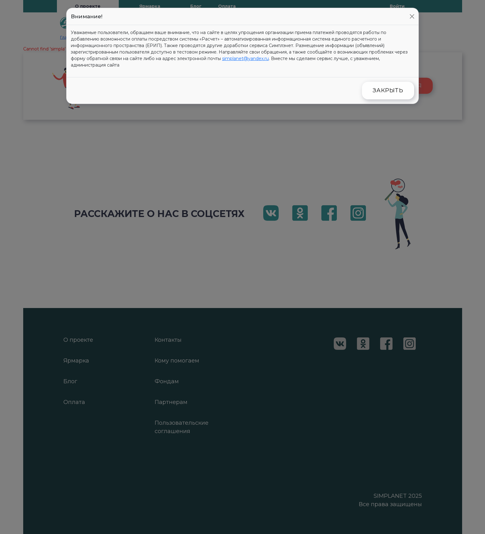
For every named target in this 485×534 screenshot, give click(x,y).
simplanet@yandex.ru (245, 58)
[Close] (412, 16)
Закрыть (388, 90)
